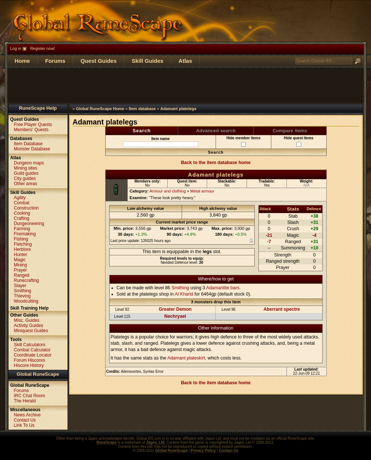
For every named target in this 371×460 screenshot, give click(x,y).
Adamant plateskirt (186, 358)
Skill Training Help (29, 308)
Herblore (22, 249)
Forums (55, 61)
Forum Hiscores (29, 360)
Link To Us (24, 425)
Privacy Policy (203, 451)
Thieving (22, 296)
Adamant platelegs (178, 108)
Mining (20, 265)
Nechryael (175, 316)
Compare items (289, 130)
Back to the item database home (216, 162)
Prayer (20, 270)
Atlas (185, 61)
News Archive (27, 415)
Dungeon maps (29, 163)
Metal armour (202, 191)
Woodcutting (26, 301)
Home (22, 61)
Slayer (20, 285)
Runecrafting (26, 280)
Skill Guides (148, 61)
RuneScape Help (38, 108)
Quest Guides (98, 61)
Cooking (22, 213)
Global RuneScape (38, 374)
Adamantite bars (222, 287)
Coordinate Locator (33, 355)
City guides (25, 178)
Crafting (22, 218)
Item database (142, 108)
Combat (22, 202)
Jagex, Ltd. (155, 442)
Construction (26, 208)
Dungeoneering (29, 223)
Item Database (28, 143)
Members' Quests (31, 129)
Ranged (22, 275)
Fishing (21, 239)
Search (142, 130)
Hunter (20, 254)
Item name (160, 142)
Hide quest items (298, 141)
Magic (20, 259)
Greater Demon (175, 309)
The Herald (25, 400)
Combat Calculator (32, 349)
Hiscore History (29, 365)
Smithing (180, 287)
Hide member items (243, 141)
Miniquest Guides (31, 330)
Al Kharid (184, 294)
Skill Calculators (29, 344)
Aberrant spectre (282, 309)
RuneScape (106, 442)
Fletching (23, 244)
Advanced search (216, 130)
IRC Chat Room (29, 395)
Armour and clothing (168, 191)
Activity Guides (28, 325)
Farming (22, 228)
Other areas (25, 183)
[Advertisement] (185, 85)
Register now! (42, 48)
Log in (15, 48)
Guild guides (26, 173)
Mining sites (25, 168)
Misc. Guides (26, 320)
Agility (20, 197)
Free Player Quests (33, 124)
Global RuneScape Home (100, 108)
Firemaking (25, 233)
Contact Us (25, 420)
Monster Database (32, 148)
